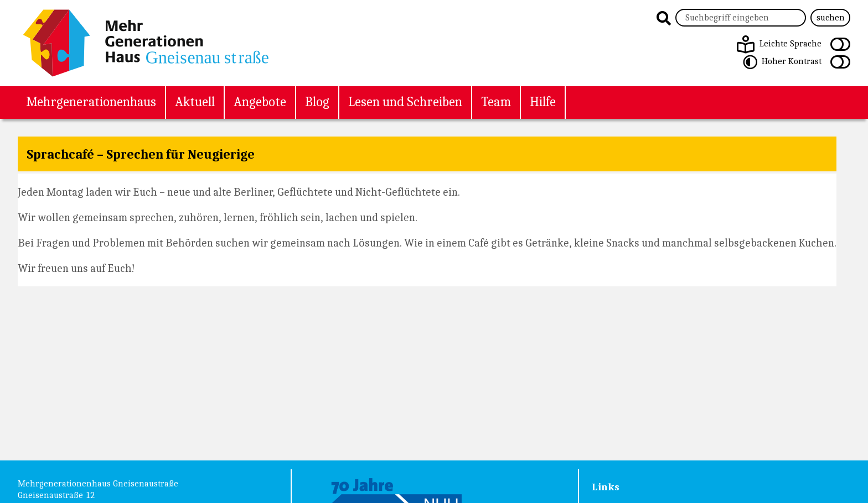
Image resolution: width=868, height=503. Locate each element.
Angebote (260, 101)
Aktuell (195, 101)
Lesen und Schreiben (405, 101)
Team (496, 101)
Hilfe (543, 101)
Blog (317, 101)
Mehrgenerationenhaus (91, 101)
